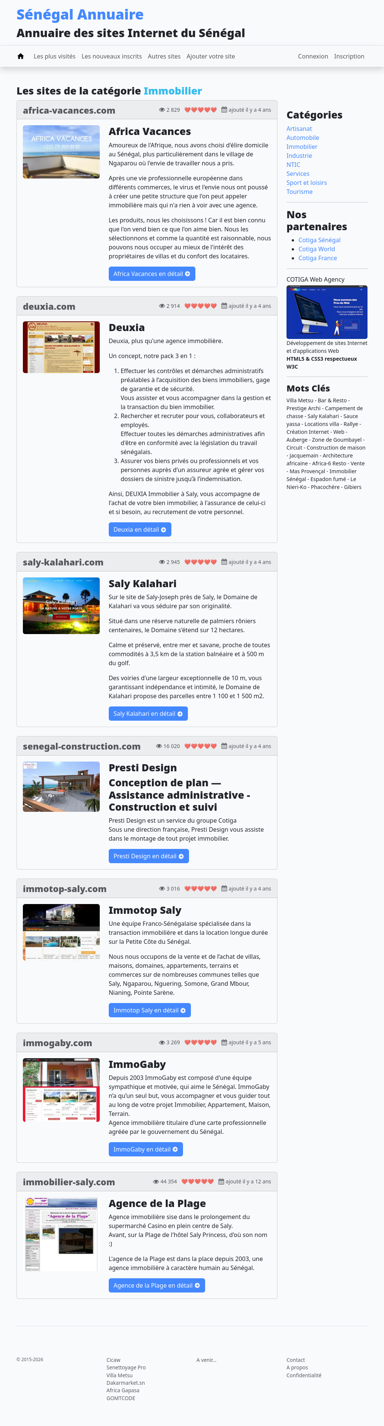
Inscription (349, 56)
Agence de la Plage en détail (157, 1285)
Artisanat (299, 128)
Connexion (313, 56)
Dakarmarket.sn (125, 1382)
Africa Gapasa (123, 1390)
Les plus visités (54, 56)
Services (297, 173)
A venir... (206, 1359)
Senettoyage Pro (126, 1367)
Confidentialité (303, 1375)
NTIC (293, 164)
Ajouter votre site (211, 56)
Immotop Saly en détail (150, 1010)
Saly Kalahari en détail (148, 713)
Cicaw (113, 1359)
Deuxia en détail (140, 529)
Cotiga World (316, 249)
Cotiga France (317, 258)
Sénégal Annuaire (80, 14)
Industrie (299, 155)
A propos (297, 1367)
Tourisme (299, 191)
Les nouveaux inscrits (111, 56)
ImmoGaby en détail (146, 1149)
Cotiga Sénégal (319, 240)
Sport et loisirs (306, 182)
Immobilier (302, 146)
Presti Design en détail (149, 856)
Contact (295, 1359)
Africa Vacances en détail (152, 274)
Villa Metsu (119, 1375)
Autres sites (164, 56)
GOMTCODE (120, 1398)
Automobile (302, 137)
